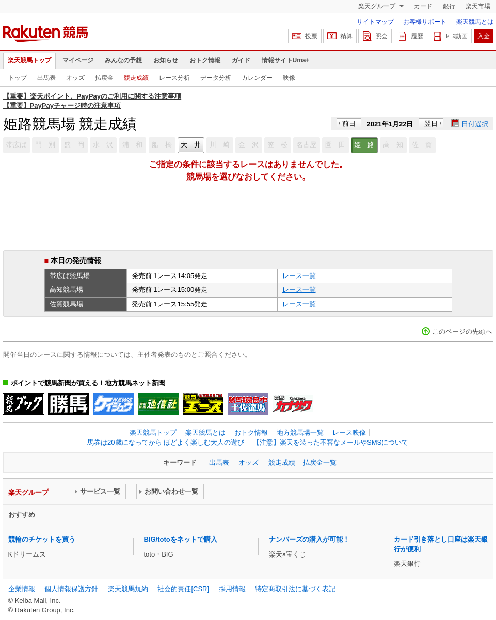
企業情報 (21, 589)
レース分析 (174, 77)
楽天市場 (478, 6)
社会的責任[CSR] (183, 589)
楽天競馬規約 (128, 589)
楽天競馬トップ (29, 60)
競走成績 (136, 77)
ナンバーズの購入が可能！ (309, 539)
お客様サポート (424, 21)
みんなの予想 (123, 60)
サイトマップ (375, 21)
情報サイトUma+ (286, 60)
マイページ (77, 60)
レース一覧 (299, 276)
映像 (289, 77)
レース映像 (349, 432)
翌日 (431, 123)
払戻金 (104, 77)
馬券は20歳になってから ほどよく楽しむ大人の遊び (165, 442)
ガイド (241, 60)
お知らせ (165, 60)
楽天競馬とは (474, 21)
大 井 (191, 145)
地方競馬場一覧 (300, 432)
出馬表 (46, 77)
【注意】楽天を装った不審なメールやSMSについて (330, 442)
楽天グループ (377, 6)
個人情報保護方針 (71, 589)
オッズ (75, 77)
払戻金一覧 (320, 462)
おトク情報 (204, 60)
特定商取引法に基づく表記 (295, 589)
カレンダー (257, 77)
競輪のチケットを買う (41, 539)
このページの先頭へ (462, 331)
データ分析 (215, 77)
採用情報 (232, 589)
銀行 (449, 6)
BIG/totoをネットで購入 (180, 539)
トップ (17, 77)
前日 (349, 123)
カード (423, 6)
